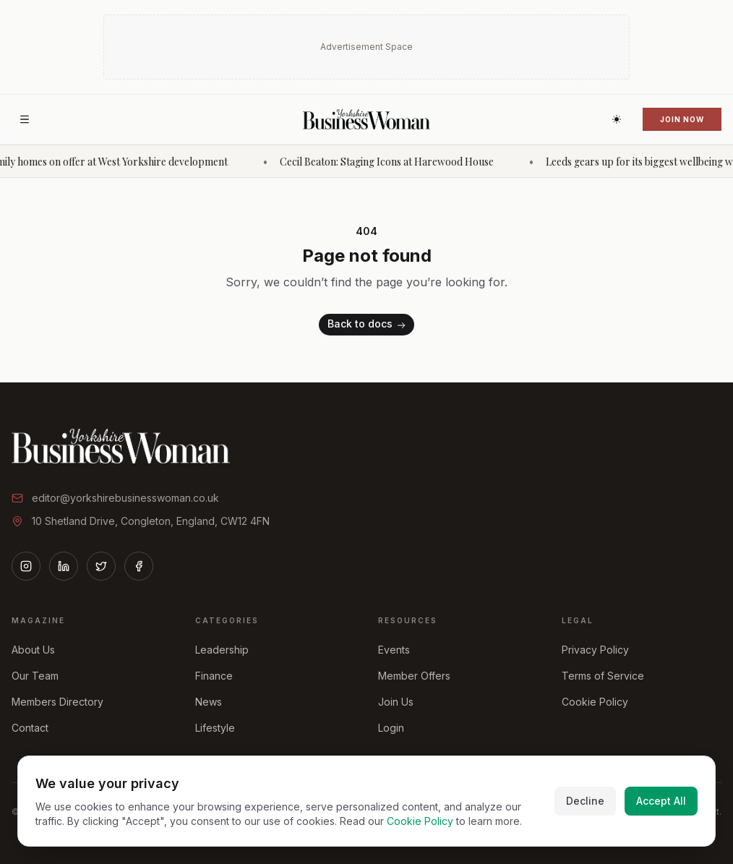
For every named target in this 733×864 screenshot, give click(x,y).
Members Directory (57, 702)
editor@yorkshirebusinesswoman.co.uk (125, 498)
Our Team (35, 676)
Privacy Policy (595, 649)
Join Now (682, 119)
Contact (30, 728)
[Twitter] (101, 566)
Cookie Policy (595, 702)
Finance (214, 676)
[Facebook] (138, 566)
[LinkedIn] (63, 566)
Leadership (222, 649)
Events (394, 649)
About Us (33, 649)
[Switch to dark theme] (616, 119)
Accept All (661, 801)
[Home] (366, 119)
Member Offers (414, 676)
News (208, 702)
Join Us (395, 702)
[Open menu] (25, 119)
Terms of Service (603, 676)
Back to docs (367, 325)
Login (391, 728)
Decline (585, 801)
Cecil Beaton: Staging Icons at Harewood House (397, 161)
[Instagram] (26, 566)
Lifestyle (215, 728)
